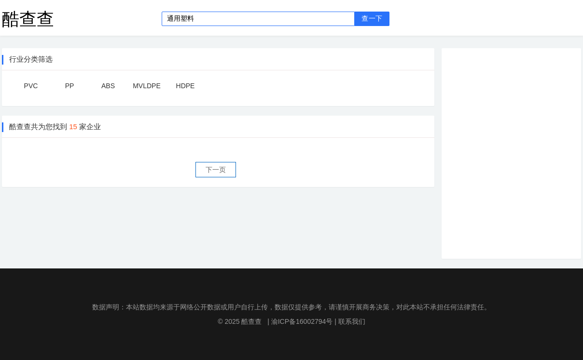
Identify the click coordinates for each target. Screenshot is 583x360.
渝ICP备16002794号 (302, 321)
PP (69, 86)
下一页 (216, 169)
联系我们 (351, 321)
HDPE (185, 86)
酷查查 (28, 18)
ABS (108, 86)
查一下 (371, 18)
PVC (31, 86)
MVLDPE (147, 86)
